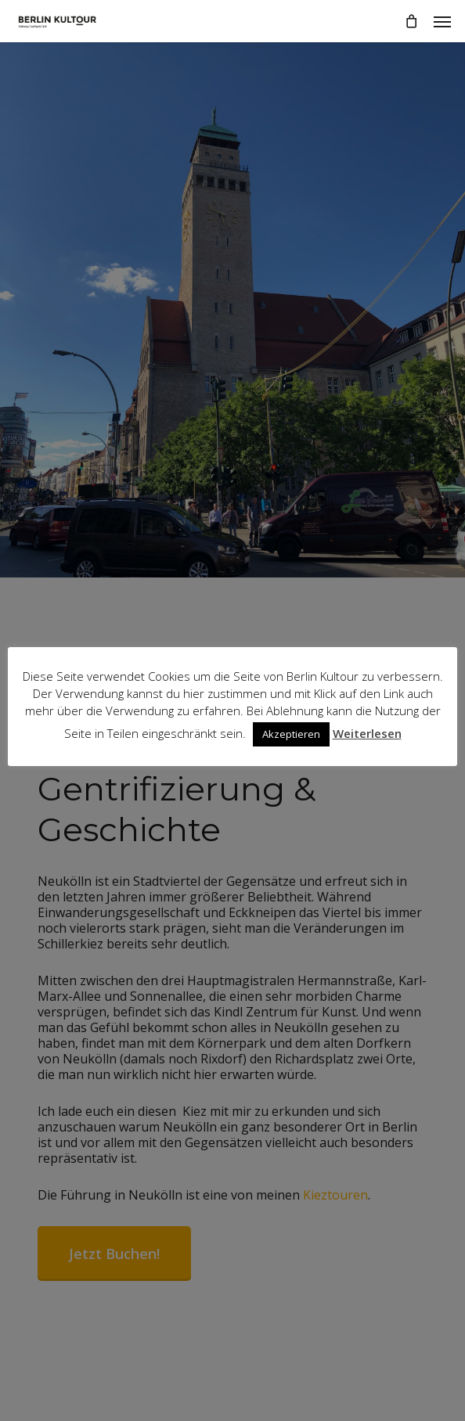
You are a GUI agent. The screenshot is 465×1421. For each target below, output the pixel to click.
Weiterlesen (367, 733)
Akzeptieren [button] (291, 734)
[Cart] (411, 21)
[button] (442, 21)
